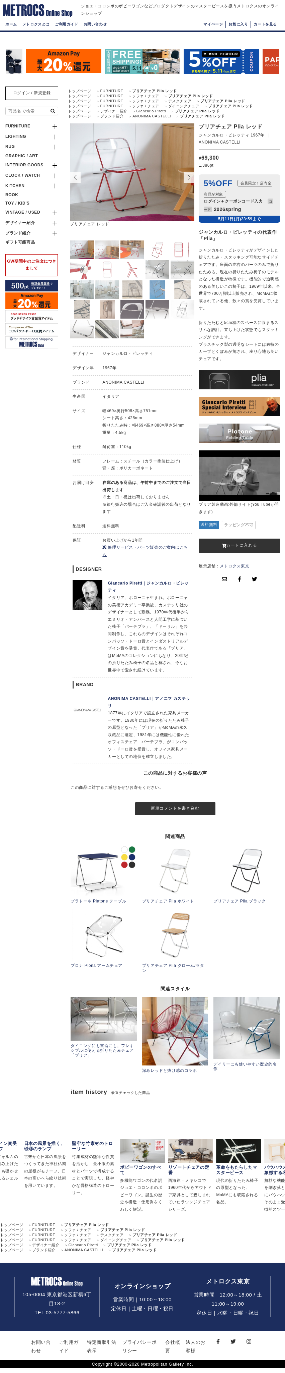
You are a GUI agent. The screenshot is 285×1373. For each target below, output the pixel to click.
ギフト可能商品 (20, 242)
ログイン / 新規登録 (32, 93)
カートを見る (265, 35)
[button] (189, 177)
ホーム (11, 35)
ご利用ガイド (66, 35)
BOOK (11, 195)
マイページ (213, 35)
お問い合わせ (95, 35)
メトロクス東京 (234, 566)
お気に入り (238, 35)
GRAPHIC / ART (21, 156)
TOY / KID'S (17, 203)
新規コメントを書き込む (175, 811)
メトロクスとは (36, 35)
